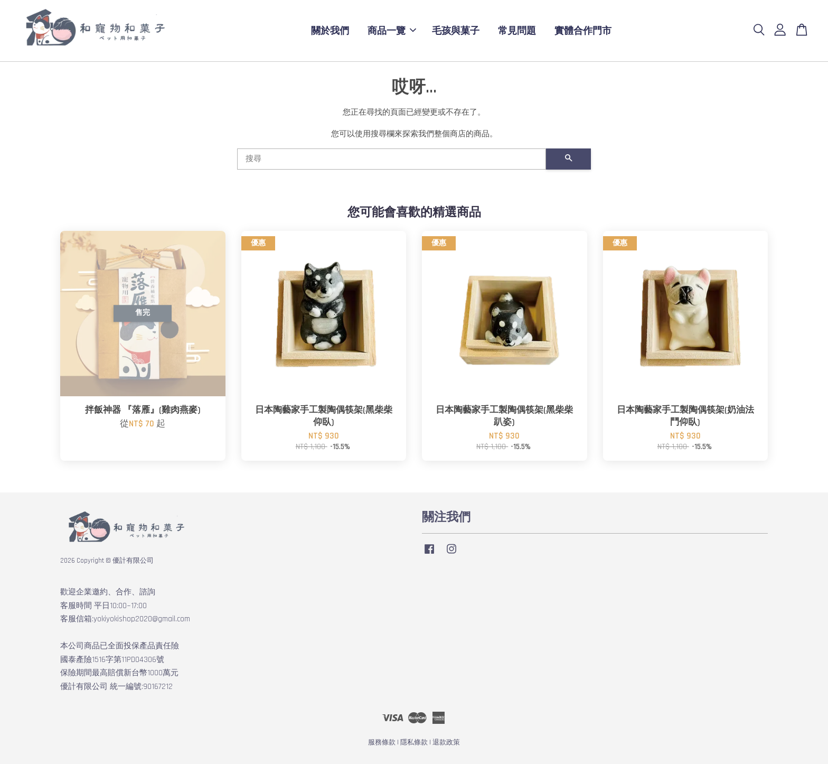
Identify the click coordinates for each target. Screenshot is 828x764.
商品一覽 (392, 30)
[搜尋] (391, 159)
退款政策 (446, 742)
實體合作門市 (582, 30)
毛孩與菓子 (455, 30)
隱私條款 (414, 742)
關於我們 (330, 30)
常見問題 (517, 30)
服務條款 (382, 742)
